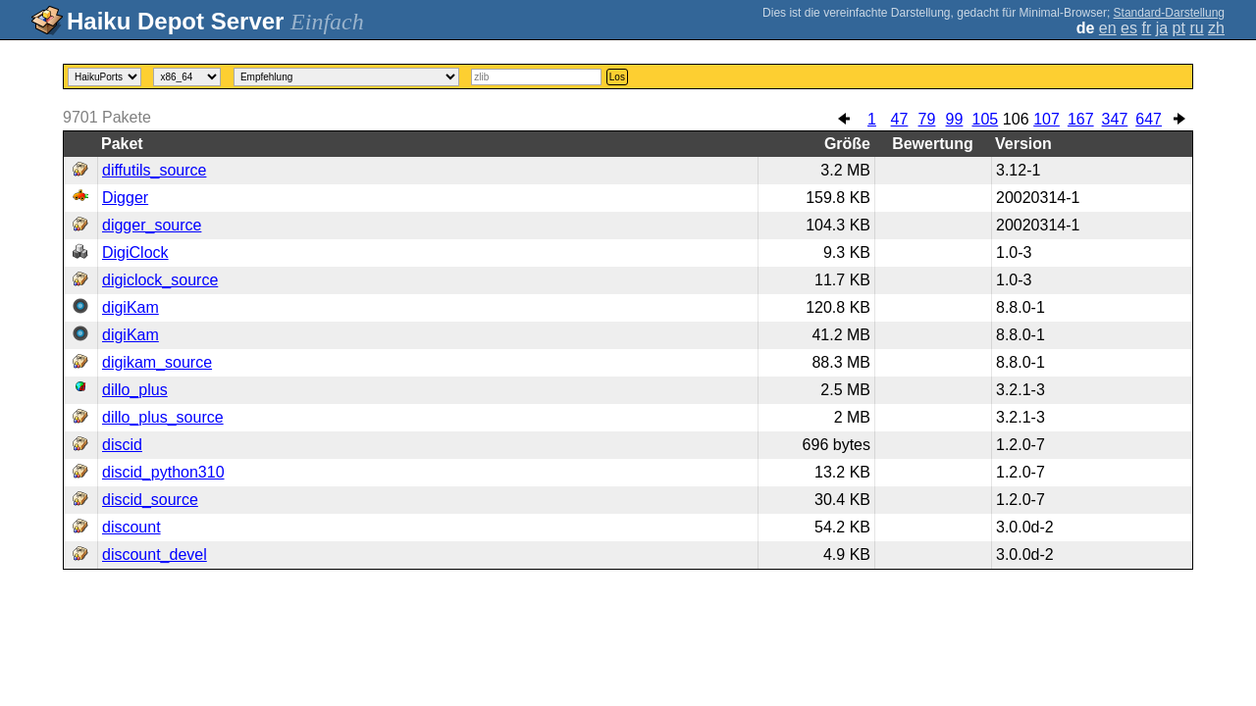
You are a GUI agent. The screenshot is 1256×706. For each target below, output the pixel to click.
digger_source (151, 225)
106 (1016, 119)
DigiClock (135, 252)
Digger (125, 197)
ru (1196, 28)
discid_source (150, 499)
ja (1162, 28)
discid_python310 (163, 472)
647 (1148, 119)
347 (1115, 119)
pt (1179, 28)
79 (927, 119)
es (1129, 28)
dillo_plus (135, 389)
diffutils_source (154, 170)
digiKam (130, 307)
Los (617, 77)
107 (1046, 119)
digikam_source (157, 362)
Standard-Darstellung (1169, 13)
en (1108, 28)
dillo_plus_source (163, 417)
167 (1081, 119)
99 (955, 119)
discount (131, 527)
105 (984, 119)
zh (1216, 28)
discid (122, 444)
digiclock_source (160, 280)
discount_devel (154, 554)
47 (900, 119)
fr (1146, 28)
